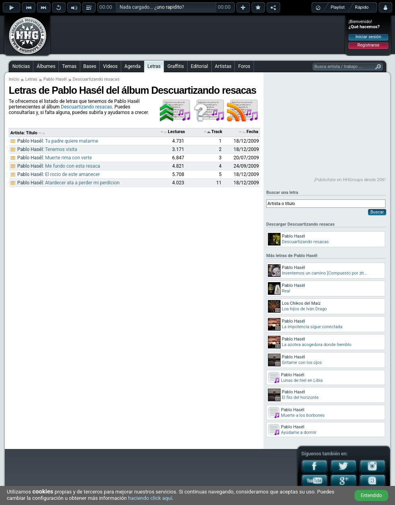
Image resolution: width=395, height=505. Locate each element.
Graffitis (175, 66)
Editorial (199, 66)
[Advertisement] (198, 34)
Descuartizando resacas (86, 107)
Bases (90, 66)
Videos (110, 66)
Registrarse (368, 45)
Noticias (21, 66)
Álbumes (46, 66)
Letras (154, 66)
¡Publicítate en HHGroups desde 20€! (349, 179)
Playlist (338, 7)
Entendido (371, 495)
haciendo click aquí (150, 498)
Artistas (223, 66)
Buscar (377, 212)
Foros (244, 66)
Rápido (361, 7)
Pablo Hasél (55, 79)
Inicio (14, 79)
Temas (69, 66)
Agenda (132, 66)
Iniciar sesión (368, 36)
